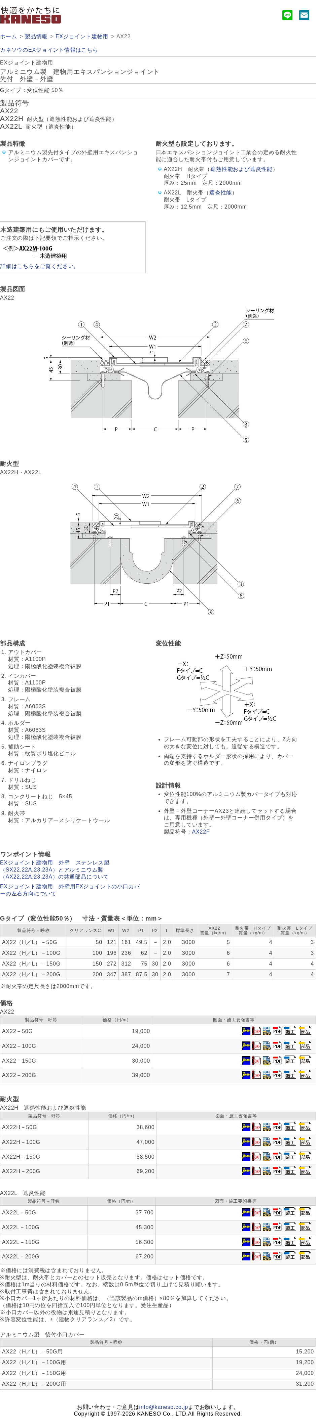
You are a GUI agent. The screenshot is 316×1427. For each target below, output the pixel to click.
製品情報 (36, 36)
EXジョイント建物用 (82, 36)
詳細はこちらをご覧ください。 (39, 266)
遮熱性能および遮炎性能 (241, 169)
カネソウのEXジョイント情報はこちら (49, 50)
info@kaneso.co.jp (163, 1407)
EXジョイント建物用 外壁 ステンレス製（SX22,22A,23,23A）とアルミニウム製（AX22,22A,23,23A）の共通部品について (54, 870)
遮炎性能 (220, 192)
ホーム (8, 36)
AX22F (201, 832)
